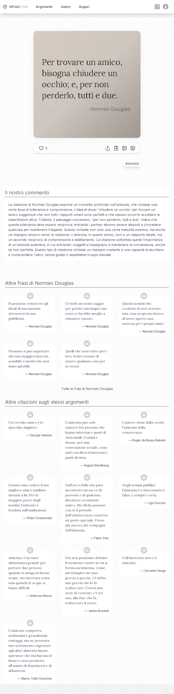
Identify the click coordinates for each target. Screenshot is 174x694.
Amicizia (132, 163)
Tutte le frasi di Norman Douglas (87, 389)
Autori (65, 7)
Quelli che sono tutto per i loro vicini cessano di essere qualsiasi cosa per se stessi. (86, 358)
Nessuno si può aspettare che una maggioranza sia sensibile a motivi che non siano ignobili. (28, 358)
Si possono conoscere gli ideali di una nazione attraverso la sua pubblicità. (28, 311)
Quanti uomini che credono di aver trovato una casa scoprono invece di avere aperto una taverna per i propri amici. (143, 313)
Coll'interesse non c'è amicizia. (139, 560)
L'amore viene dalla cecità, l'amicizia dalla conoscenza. (143, 427)
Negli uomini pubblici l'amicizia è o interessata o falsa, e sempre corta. (143, 490)
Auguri (84, 7)
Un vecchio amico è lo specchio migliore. (25, 424)
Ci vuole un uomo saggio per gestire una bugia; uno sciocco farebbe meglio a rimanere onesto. (86, 311)
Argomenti (44, 7)
